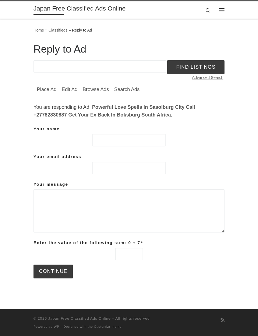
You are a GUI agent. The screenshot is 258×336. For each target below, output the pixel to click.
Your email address (57, 156)
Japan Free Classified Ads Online (79, 318)
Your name (46, 128)
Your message (50, 184)
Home (38, 30)
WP (56, 326)
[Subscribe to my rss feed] (223, 320)
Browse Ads (95, 89)
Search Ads (127, 89)
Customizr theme (108, 326)
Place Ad (46, 89)
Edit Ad (70, 89)
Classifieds (58, 30)
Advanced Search (207, 77)
